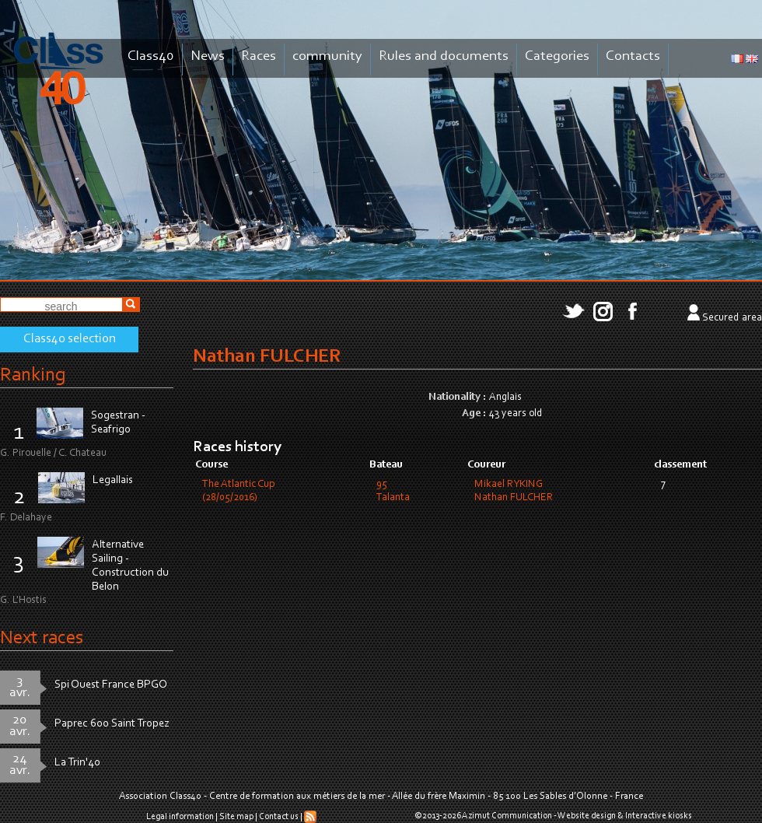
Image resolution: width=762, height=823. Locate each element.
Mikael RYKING (508, 484)
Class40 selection (69, 339)
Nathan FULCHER (513, 497)
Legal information (180, 816)
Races (258, 56)
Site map (236, 816)
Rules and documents (444, 56)
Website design (587, 816)
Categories (557, 56)
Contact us (279, 816)
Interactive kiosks (658, 816)
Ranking (32, 375)
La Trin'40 (77, 763)
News (207, 56)
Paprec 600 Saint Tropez (112, 724)
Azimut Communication (507, 816)
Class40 (151, 56)
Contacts (633, 56)
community (327, 56)
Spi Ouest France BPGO (110, 685)
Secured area (732, 318)
